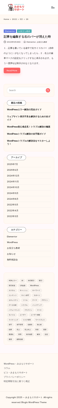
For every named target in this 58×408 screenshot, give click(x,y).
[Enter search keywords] (29, 90)
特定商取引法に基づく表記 (17, 381)
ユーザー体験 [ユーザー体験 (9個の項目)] (35, 315)
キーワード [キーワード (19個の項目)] (36, 290)
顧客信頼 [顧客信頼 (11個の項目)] (20, 339)
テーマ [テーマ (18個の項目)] (34, 300)
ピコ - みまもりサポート (16, 372)
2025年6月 (12, 170)
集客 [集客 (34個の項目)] (10, 339)
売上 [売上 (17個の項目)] (18, 330)
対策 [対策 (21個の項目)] (37, 330)
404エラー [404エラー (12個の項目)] (13, 281)
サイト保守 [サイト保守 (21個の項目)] (25, 295)
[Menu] (52, 7)
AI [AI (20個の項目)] (22, 281)
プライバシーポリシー (14, 376)
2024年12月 (13, 175)
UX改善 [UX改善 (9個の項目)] (22, 286)
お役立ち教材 (24, 31)
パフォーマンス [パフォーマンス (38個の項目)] (14, 310)
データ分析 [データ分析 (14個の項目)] (13, 305)
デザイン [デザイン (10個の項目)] (45, 300)
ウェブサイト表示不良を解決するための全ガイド (28, 118)
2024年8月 (12, 198)
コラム (7, 368)
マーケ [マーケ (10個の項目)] (39, 310)
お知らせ (11, 253)
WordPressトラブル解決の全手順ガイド (26, 133)
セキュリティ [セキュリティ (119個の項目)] (13, 300)
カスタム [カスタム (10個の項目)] (12, 290)
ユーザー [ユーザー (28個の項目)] (23, 315)
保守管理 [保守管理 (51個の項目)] (20, 325)
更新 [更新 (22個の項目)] (44, 330)
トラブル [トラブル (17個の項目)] (24, 305)
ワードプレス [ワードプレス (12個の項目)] (40, 320)
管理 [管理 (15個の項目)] (19, 334)
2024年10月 (13, 187)
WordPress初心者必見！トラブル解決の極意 (28, 126)
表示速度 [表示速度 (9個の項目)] (29, 334)
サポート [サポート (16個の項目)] (37, 295)
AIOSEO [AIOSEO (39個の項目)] (31, 281)
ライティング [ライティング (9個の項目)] (13, 320)
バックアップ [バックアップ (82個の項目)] (37, 305)
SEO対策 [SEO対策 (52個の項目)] (12, 286)
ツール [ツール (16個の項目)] (25, 300)
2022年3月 (12, 216)
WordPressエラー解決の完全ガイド (24, 109)
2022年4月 (12, 210)
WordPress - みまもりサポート (19, 363)
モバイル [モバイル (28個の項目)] (12, 315)
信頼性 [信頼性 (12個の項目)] (30, 325)
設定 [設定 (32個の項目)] (46, 334)
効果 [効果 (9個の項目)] (10, 330)
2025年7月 (12, 164)
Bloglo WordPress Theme (34, 402)
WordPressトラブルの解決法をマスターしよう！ (28, 142)
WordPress (12, 242)
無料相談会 (12, 259)
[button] (48, 90)
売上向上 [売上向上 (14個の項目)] (28, 330)
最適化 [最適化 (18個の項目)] (11, 334)
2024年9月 (12, 193)
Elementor (10, 31)
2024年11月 (13, 181)
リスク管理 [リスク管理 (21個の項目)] (27, 320)
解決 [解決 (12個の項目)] (38, 334)
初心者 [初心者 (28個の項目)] (39, 325)
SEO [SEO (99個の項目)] (40, 281)
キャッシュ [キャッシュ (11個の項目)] (24, 290)
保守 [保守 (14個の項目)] (10, 325)
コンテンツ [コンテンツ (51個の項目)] (13, 295)
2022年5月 (12, 204)
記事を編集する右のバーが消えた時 (27, 36)
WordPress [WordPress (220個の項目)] (34, 286)
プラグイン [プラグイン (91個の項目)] (28, 310)
